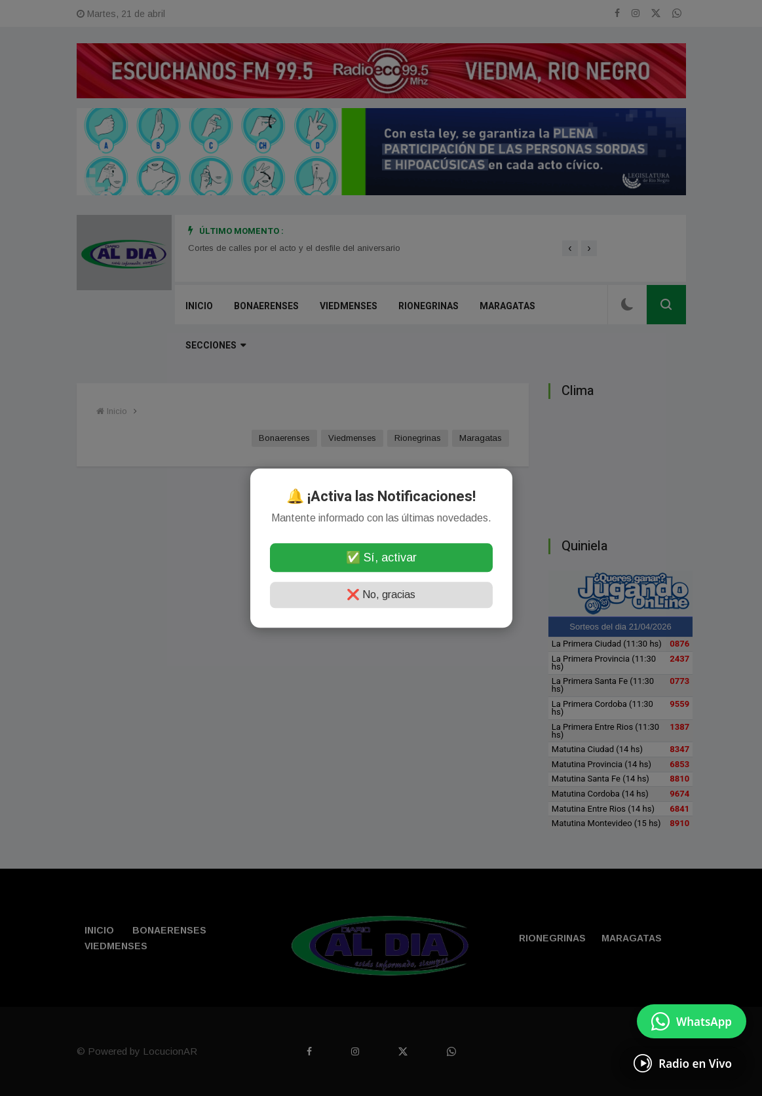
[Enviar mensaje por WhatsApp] (691, 1021)
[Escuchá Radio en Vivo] (682, 1063)
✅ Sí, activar (381, 557)
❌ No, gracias (381, 594)
